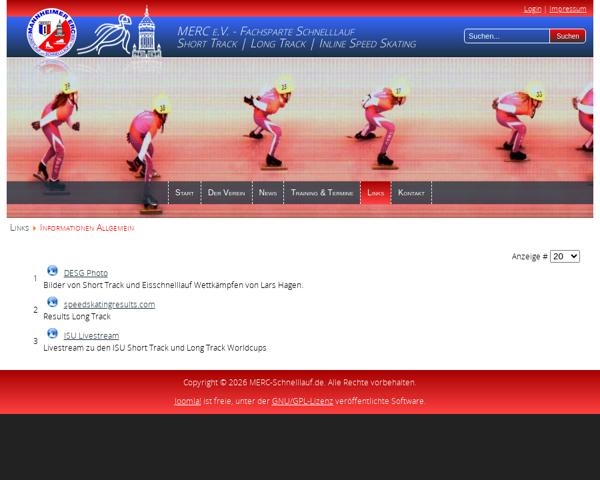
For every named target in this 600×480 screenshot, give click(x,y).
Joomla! (188, 401)
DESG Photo (86, 273)
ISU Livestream (91, 335)
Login (532, 8)
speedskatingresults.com (109, 304)
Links (19, 227)
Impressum (568, 8)
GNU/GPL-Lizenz (302, 401)
